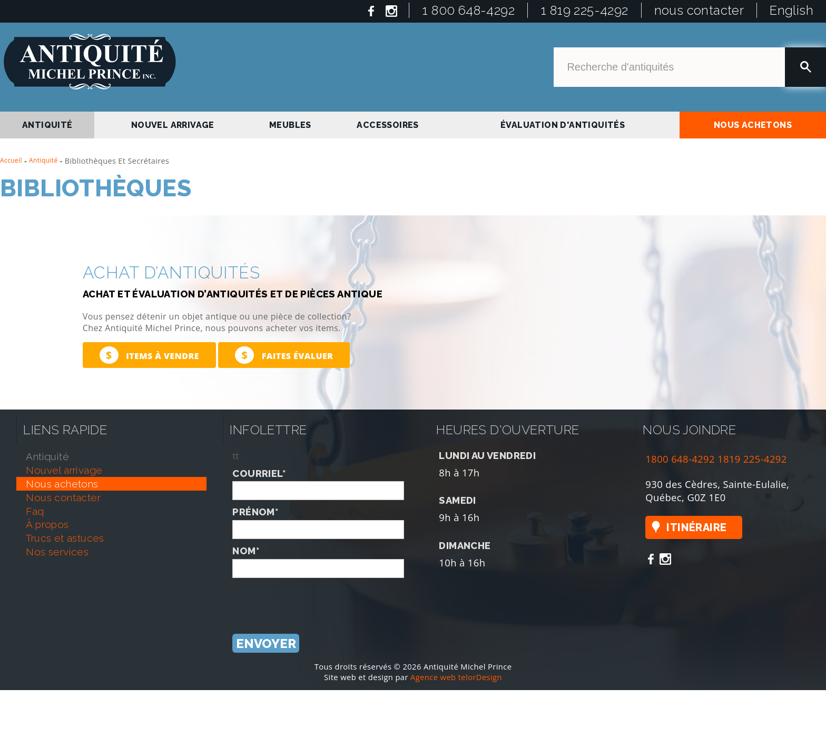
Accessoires (387, 125)
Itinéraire (696, 527)
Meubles (290, 125)
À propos (47, 524)
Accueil (11, 160)
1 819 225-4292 (584, 10)
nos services (57, 551)
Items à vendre (149, 355)
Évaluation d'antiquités (562, 125)
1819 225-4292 (752, 458)
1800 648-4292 (680, 458)
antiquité (47, 125)
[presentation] (312, 598)
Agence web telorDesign (456, 677)
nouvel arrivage (172, 125)
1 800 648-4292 (468, 10)
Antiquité (43, 160)
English (791, 10)
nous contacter (699, 10)
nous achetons (753, 125)
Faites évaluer (284, 355)
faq (35, 511)
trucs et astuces (65, 538)
